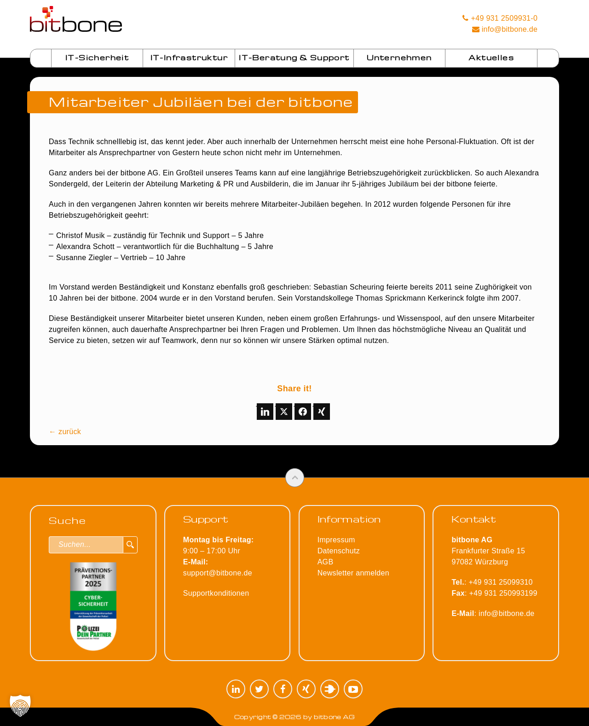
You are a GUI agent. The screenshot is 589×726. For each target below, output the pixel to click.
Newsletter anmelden (353, 573)
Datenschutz (339, 551)
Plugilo (329, 689)
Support (206, 519)
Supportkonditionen (216, 593)
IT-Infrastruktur (189, 57)
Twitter (259, 689)
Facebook (282, 689)
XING (306, 689)
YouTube (353, 689)
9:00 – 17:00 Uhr (218, 551)
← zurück (65, 432)
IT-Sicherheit (97, 57)
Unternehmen (399, 57)
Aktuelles (491, 57)
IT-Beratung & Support (294, 57)
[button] (20, 705)
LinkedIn (235, 689)
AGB (326, 562)
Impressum (336, 540)
